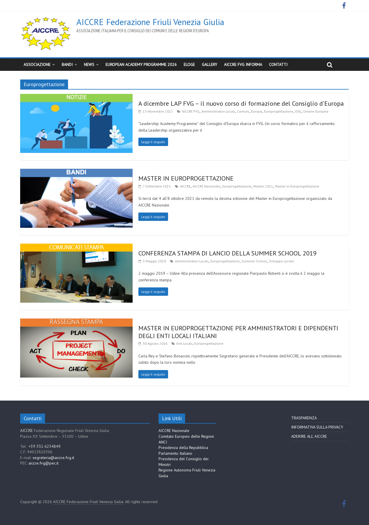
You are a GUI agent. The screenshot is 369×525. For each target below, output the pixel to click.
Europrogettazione (278, 111)
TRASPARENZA (304, 417)
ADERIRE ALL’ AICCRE (309, 436)
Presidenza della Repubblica (183, 447)
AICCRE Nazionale (206, 186)
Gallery (209, 64)
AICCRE (185, 186)
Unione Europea (315, 111)
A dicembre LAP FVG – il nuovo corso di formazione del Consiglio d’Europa (241, 103)
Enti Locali (184, 343)
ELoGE (189, 64)
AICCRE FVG (190, 111)
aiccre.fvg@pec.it (44, 463)
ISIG (298, 111)
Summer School (254, 261)
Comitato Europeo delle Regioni (186, 436)
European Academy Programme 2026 (141, 64)
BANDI (67, 64)
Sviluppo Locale (281, 261)
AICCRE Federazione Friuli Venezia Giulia (150, 21)
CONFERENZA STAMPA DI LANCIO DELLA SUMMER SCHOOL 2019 (227, 253)
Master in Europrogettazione (297, 186)
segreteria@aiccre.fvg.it (53, 457)
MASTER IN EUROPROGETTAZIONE (186, 178)
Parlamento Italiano (175, 453)
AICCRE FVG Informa (243, 64)
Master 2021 (263, 186)
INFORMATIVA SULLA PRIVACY (317, 427)
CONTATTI (278, 64)
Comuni (243, 111)
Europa (256, 111)
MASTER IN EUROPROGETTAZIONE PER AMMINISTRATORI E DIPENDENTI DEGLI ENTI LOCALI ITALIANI (238, 332)
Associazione (37, 64)
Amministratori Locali (218, 111)
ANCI (163, 442)
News (89, 64)
